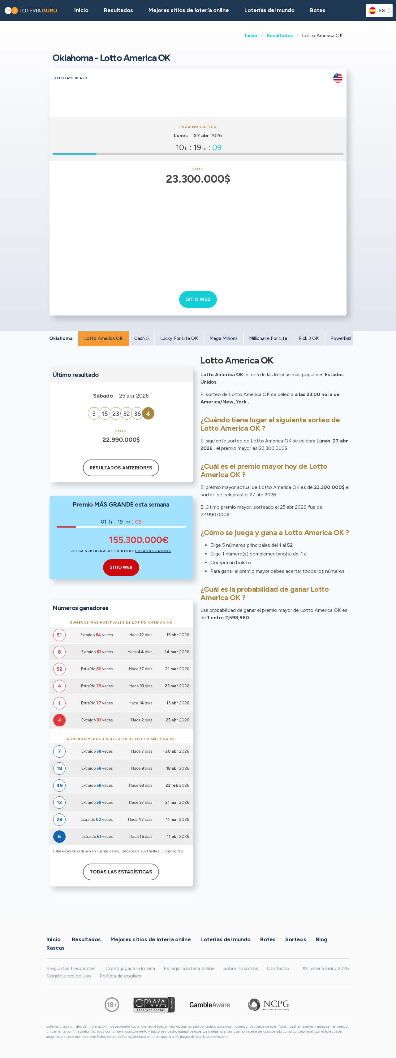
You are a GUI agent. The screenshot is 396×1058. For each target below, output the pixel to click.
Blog (321, 939)
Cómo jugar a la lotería (130, 968)
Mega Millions (223, 338)
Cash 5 (141, 338)
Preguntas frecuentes (71, 968)
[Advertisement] (198, 233)
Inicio (251, 35)
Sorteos (295, 939)
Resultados (280, 35)
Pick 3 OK (309, 338)
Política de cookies (120, 976)
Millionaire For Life (268, 338)
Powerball (340, 338)
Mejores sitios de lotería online (188, 10)
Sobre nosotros (240, 968)
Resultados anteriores (121, 468)
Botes (317, 10)
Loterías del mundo (269, 10)
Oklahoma (61, 338)
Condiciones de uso (68, 976)
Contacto (278, 968)
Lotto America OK (103, 338)
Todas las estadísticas (121, 872)
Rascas (55, 947)
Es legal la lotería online (189, 968)
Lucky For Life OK (179, 338)
